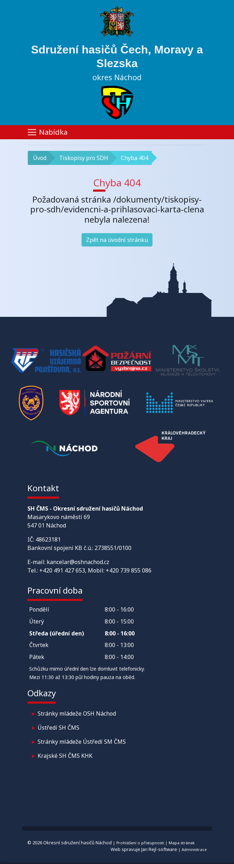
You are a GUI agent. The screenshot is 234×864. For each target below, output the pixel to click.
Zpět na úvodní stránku (117, 240)
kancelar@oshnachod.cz (78, 562)
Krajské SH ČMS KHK (65, 756)
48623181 (48, 539)
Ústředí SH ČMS (58, 727)
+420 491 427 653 (62, 570)
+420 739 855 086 (128, 570)
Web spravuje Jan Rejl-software (144, 849)
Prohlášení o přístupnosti (140, 842)
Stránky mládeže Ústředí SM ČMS (82, 741)
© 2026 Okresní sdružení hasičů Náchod (69, 842)
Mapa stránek (182, 842)
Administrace (194, 849)
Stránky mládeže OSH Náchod (77, 713)
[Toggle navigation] (117, 132)
